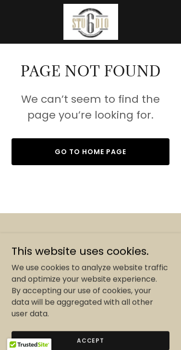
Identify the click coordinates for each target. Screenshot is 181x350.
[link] (90, 22)
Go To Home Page (90, 152)
